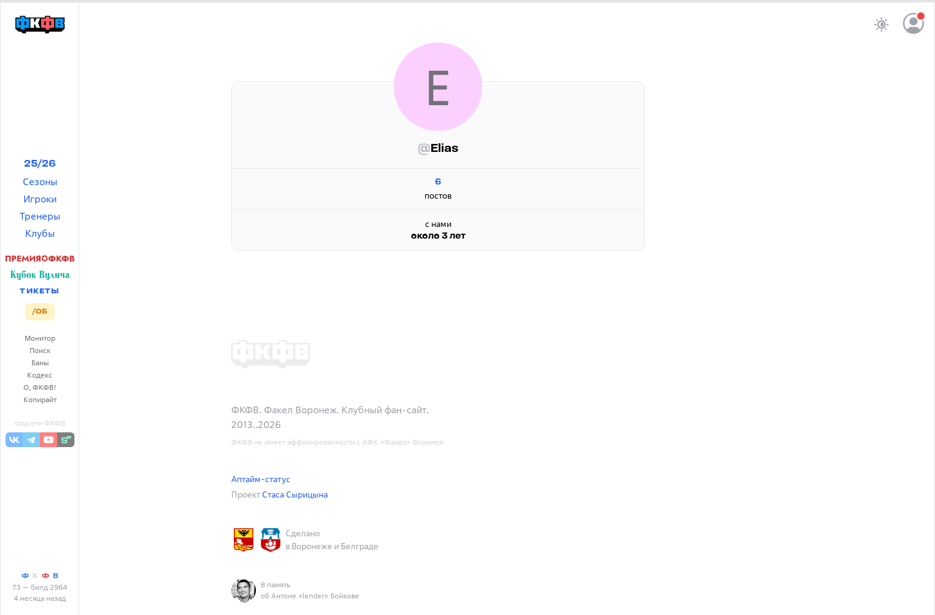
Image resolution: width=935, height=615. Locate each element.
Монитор (40, 338)
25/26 (40, 164)
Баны (40, 362)
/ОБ (39, 311)
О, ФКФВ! (40, 387)
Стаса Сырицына (295, 494)
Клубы (40, 233)
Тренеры (40, 216)
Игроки (40, 198)
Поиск (40, 350)
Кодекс (39, 375)
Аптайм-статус (260, 479)
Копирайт (40, 399)
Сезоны (40, 181)
